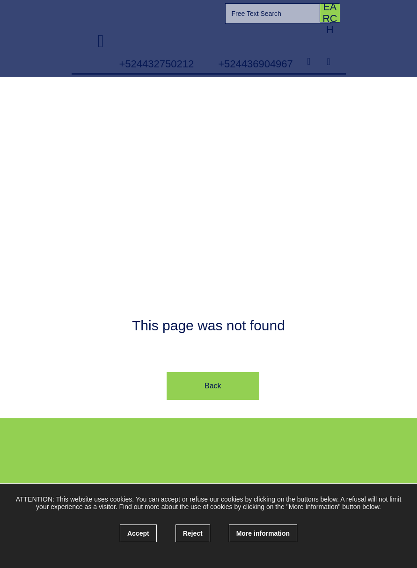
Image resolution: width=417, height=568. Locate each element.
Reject (193, 533)
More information (263, 533)
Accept (138, 533)
